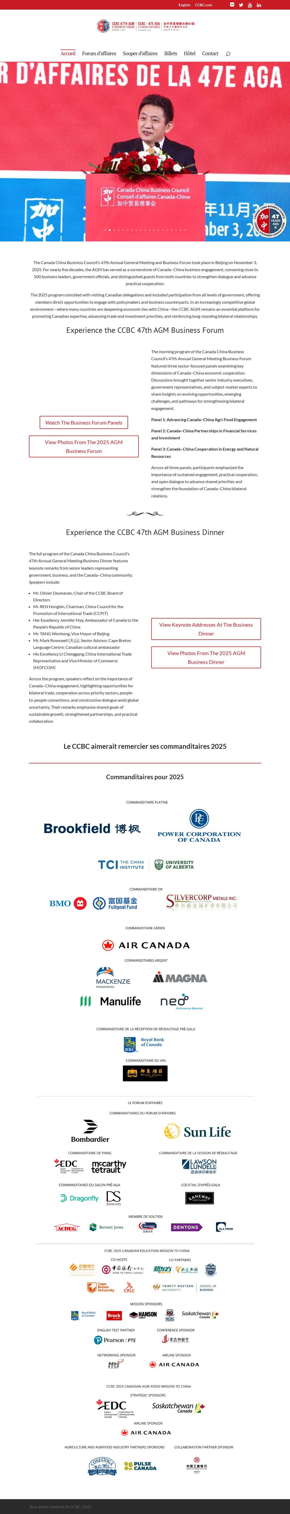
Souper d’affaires (140, 54)
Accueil (68, 53)
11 (149, 230)
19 (185, 230)
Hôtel (189, 54)
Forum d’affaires (99, 54)
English (184, 5)
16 (172, 230)
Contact (210, 54)
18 (181, 230)
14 (163, 230)
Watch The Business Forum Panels (83, 422)
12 (154, 230)
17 (176, 230)
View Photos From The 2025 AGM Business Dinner (206, 657)
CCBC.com (203, 5)
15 (167, 230)
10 (145, 230)
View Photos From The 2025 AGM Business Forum (84, 446)
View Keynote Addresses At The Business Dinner (206, 629)
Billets (170, 54)
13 (158, 230)
